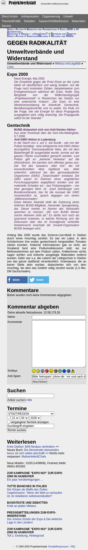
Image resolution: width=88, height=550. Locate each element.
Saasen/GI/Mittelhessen (53, 21)
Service (6, 26)
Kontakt (52, 546)
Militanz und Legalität (67, 63)
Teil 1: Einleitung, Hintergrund (25, 535)
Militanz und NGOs (62, 36)
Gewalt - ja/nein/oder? (34, 33)
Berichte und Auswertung (42, 29)
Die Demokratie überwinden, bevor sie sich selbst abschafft (33, 451)
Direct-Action (10, 16)
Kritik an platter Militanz (21, 506)
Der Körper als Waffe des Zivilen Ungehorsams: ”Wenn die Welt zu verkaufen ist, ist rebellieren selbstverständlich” (34, 493)
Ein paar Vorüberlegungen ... (25, 479)
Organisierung (51, 16)
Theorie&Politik (11, 21)
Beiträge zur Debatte (63, 33)
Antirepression (30, 16)
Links (10, 66)
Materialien (79, 21)
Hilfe (29, 400)
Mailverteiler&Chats (34, 456)
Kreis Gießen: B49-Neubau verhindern (31, 446)
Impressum (62, 546)
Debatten (29, 21)
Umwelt (68, 16)
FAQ (72, 546)
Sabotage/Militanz (37, 36)
